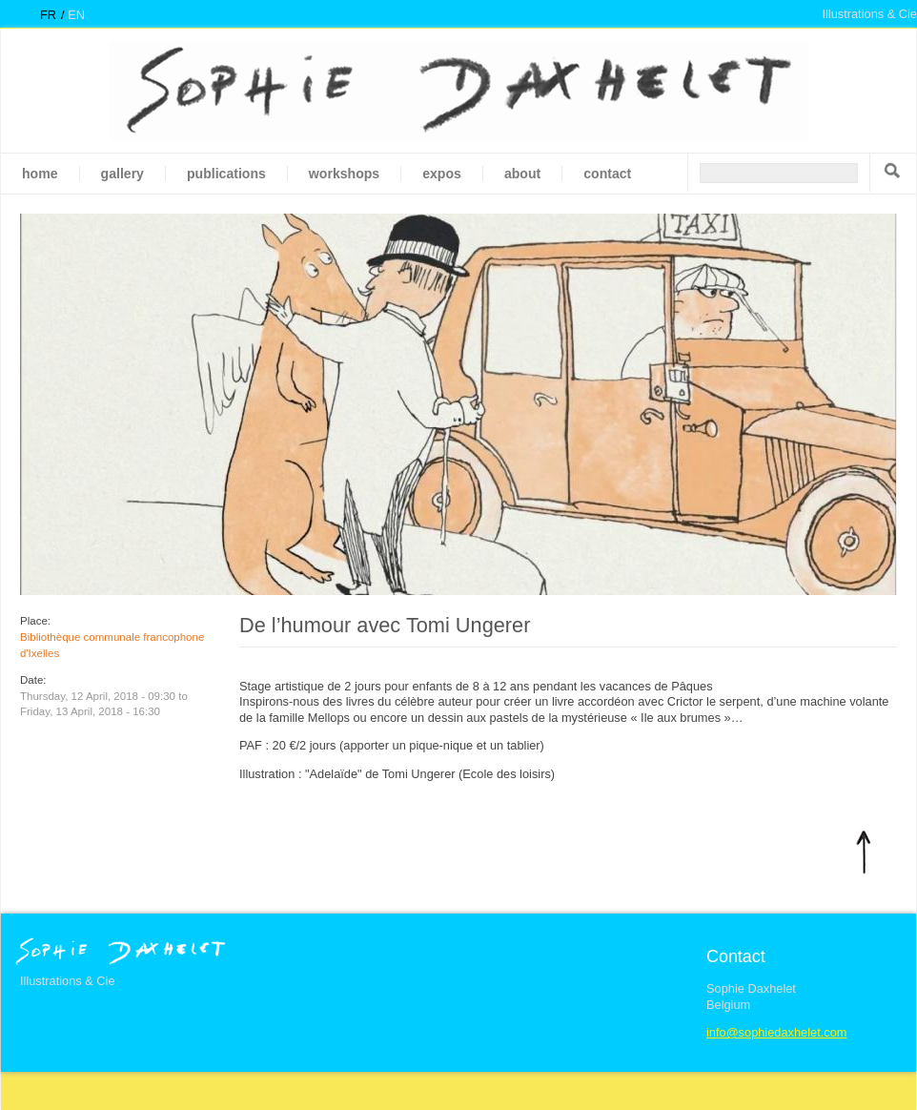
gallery (122, 173)
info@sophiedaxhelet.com (776, 1032)
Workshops (344, 173)
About (522, 173)
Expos (441, 173)
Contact (607, 173)
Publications (226, 173)
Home (40, 173)
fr (48, 15)
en (76, 15)
